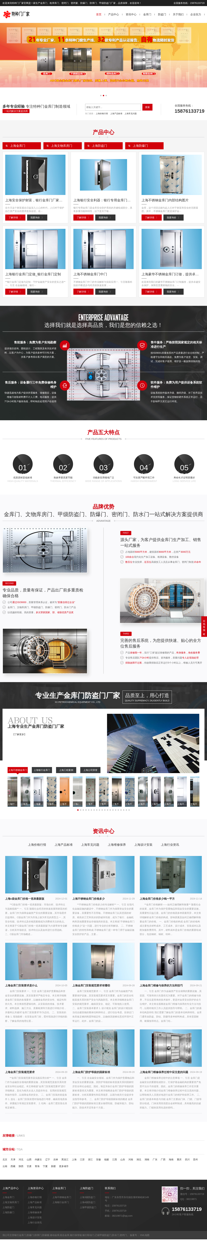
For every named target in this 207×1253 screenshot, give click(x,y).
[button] (100, 95)
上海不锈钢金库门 (17, 783)
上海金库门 (8, 1211)
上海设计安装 (143, 858)
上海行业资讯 (170, 858)
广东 (155, 1173)
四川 (187, 1173)
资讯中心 (131, 14)
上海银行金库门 (42, 783)
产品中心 (113, 14)
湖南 (147, 1173)
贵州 (195, 1173)
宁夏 (45, 1179)
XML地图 (145, 1248)
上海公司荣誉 (90, 783)
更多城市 (63, 1179)
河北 (21, 1173)
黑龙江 (64, 1173)
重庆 (179, 1173)
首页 (98, 14)
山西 (29, 1173)
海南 (171, 1173)
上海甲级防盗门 (88, 1221)
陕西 (21, 1179)
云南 (5, 1179)
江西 (114, 1173)
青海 (37, 1179)
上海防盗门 (8, 1221)
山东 (122, 1173)
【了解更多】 (19, 747)
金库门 (147, 14)
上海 (74, 1173)
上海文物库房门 (11, 1216)
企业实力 (195, 14)
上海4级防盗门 (87, 1216)
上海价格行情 (102, 113)
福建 (106, 1173)
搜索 (147, 107)
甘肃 (29, 1179)
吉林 (55, 1173)
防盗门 (162, 14)
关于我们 (178, 14)
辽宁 (47, 1173)
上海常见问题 (131, 113)
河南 (130, 1173)
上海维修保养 (117, 858)
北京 (5, 1173)
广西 (163, 1173)
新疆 (53, 1179)
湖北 (138, 1173)
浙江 (90, 1173)
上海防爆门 (8, 1226)
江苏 (82, 1173)
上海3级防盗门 (87, 1211)
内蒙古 (38, 1173)
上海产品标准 (116, 113)
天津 (13, 1173)
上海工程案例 (66, 783)
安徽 (98, 1173)
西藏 (13, 1179)
